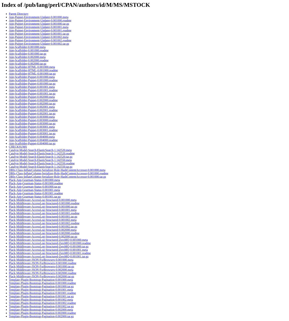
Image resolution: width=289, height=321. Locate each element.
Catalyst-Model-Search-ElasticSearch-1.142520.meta (40, 150)
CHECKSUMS (18, 146)
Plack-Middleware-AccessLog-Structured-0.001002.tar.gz (43, 226)
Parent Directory (18, 13)
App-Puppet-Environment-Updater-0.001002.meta (38, 37)
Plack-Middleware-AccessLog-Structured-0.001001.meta (42, 209)
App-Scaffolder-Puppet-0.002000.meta (32, 96)
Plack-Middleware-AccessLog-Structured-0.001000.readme (44, 203)
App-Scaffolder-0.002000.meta (27, 57)
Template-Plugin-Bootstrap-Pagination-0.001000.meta (41, 279)
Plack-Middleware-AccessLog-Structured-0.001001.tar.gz (43, 216)
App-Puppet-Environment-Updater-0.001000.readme (40, 20)
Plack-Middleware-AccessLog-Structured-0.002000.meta (42, 229)
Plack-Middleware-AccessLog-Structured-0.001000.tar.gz (43, 206)
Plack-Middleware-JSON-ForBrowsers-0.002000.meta (41, 269)
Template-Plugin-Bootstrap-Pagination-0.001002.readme (42, 303)
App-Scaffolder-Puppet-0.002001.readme (33, 110)
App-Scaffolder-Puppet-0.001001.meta (32, 86)
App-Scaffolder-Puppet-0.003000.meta (32, 116)
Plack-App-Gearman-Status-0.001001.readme (36, 193)
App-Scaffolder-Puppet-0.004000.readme (33, 140)
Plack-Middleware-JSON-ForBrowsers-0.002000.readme (42, 273)
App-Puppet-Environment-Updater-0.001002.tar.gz (39, 43)
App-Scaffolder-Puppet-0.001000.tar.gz (32, 83)
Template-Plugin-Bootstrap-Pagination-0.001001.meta (41, 289)
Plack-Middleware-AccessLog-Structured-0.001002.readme (44, 223)
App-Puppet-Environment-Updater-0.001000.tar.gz (39, 23)
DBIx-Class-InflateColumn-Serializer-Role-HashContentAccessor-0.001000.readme (58, 173)
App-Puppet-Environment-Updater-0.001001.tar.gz (39, 33)
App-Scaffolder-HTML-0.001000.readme (33, 70)
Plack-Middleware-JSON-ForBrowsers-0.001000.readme (42, 263)
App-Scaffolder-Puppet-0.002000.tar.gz (32, 103)
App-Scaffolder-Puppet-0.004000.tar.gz (32, 143)
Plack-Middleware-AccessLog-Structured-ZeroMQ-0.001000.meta (48, 239)
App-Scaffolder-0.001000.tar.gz (27, 53)
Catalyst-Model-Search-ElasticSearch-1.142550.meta (40, 160)
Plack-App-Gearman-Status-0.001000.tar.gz (35, 186)
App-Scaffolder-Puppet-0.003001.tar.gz (32, 133)
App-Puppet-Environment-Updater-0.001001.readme (40, 30)
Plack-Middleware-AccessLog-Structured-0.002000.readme (44, 233)
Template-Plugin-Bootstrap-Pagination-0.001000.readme (42, 283)
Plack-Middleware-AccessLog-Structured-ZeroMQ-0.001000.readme (50, 243)
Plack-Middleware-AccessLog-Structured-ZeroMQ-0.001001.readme (50, 253)
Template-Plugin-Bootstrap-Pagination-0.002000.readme (42, 313)
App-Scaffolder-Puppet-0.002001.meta (32, 106)
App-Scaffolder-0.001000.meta (27, 47)
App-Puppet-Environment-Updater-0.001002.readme (40, 40)
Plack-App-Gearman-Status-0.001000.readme (36, 183)
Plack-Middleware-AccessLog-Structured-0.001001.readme (44, 213)
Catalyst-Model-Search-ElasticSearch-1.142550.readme (42, 163)
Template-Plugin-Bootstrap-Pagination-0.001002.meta (41, 299)
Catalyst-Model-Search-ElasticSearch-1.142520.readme (42, 153)
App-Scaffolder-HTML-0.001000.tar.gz (32, 73)
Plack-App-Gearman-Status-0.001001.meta (34, 190)
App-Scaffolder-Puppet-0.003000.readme (33, 120)
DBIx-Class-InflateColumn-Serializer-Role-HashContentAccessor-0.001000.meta (57, 170)
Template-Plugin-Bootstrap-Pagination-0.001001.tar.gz (41, 296)
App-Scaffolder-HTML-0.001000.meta (32, 67)
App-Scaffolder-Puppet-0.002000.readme (33, 100)
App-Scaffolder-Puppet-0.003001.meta (32, 126)
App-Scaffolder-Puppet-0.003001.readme (33, 130)
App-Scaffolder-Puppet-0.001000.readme (33, 80)
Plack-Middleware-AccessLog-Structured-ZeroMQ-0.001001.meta (48, 249)
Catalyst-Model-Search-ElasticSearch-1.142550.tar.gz (40, 166)
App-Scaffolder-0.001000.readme (28, 50)
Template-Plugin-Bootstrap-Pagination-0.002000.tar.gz (41, 316)
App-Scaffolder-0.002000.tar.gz (27, 63)
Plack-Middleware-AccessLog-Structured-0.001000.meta (42, 200)
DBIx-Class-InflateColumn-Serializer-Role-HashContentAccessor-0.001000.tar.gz (57, 176)
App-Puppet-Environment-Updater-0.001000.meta (38, 17)
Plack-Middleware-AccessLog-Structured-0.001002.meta (42, 219)
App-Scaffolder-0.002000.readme (28, 60)
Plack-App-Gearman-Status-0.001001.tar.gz (35, 196)
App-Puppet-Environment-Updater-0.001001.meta (38, 27)
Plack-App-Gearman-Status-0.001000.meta (34, 180)
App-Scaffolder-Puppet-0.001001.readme (33, 90)
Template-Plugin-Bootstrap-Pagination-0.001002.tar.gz (41, 306)
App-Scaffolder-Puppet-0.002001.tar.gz (32, 113)
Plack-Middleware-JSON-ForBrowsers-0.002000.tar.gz (41, 276)
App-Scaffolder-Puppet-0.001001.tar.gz (32, 93)
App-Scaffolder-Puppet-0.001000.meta (32, 76)
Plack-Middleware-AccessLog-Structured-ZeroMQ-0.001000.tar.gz (48, 246)
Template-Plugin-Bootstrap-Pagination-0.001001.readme (42, 293)
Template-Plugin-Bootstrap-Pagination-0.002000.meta (41, 309)
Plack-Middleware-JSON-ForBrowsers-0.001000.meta (41, 259)
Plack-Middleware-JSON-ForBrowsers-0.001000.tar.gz (41, 266)
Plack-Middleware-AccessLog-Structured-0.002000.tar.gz (43, 236)
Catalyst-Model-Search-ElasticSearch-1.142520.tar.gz (40, 156)
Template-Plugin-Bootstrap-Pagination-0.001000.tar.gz (41, 286)
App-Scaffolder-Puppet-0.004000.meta (32, 136)
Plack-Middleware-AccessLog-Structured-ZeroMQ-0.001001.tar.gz (48, 256)
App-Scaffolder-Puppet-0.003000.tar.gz (32, 123)
